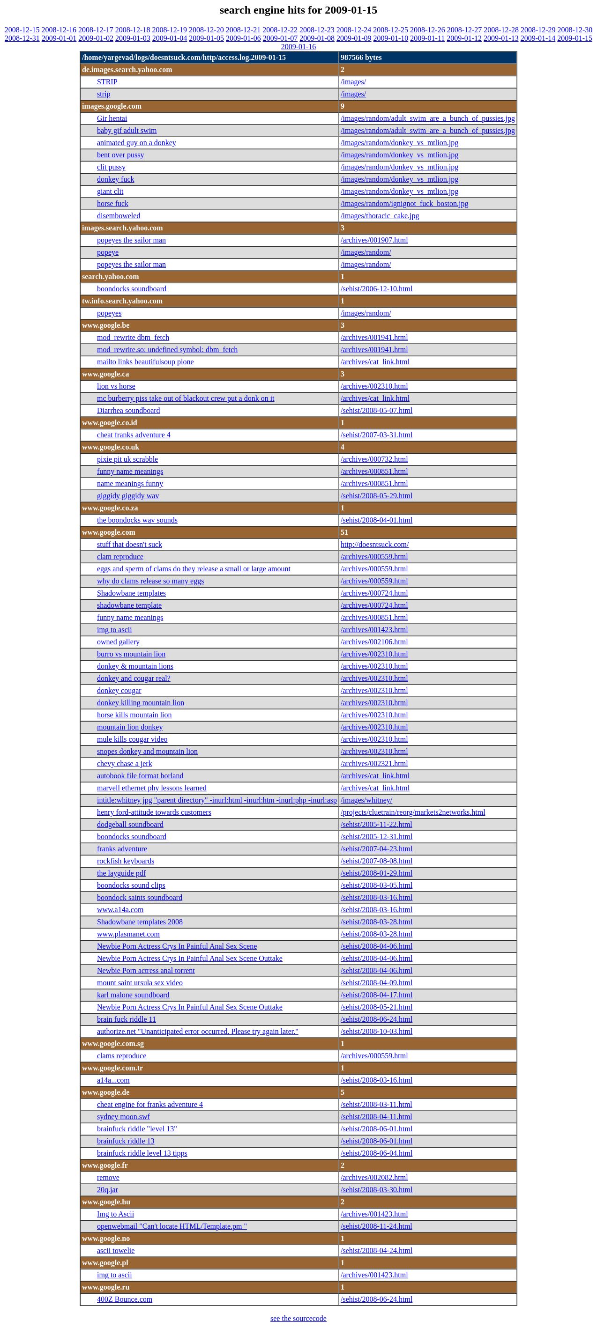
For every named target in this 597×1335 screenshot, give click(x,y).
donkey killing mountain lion (140, 703)
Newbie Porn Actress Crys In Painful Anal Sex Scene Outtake (190, 958)
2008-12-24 (354, 30)
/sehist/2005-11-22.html (376, 824)
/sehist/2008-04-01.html (376, 520)
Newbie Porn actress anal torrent (146, 970)
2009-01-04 (169, 38)
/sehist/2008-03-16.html (376, 897)
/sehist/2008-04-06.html (376, 946)
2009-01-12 (464, 38)
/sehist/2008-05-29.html (376, 496)
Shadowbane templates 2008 (140, 922)
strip (103, 94)
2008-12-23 (317, 30)
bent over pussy (120, 155)
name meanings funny (130, 483)
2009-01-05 (206, 38)
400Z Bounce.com (124, 1299)
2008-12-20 (206, 30)
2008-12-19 (169, 30)
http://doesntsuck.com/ (375, 544)
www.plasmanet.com (128, 934)
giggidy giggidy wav (128, 496)
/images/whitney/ (366, 800)
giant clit (110, 191)
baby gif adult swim (127, 130)
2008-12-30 (575, 30)
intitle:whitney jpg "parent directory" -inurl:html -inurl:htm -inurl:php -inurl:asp (217, 800)
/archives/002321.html (374, 763)
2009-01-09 (354, 38)
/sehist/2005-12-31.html (376, 837)
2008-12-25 (390, 30)
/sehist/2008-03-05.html (376, 885)
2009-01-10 (391, 38)
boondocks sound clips (131, 885)
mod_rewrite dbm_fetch (133, 337)
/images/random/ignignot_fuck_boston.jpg (404, 203)
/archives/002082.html (374, 1177)
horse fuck (112, 203)
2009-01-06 (243, 38)
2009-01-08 (317, 38)
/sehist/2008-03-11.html (376, 1104)
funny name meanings (130, 471)
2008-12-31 (22, 38)
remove (108, 1177)
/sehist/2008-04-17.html (376, 995)
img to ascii (114, 630)
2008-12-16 (58, 30)
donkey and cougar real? (134, 678)
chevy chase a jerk (124, 763)
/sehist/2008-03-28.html (376, 922)
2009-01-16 (298, 47)
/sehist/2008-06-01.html (376, 1129)
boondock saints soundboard (139, 897)
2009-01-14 (538, 38)
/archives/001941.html (374, 337)
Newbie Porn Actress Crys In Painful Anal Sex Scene (177, 946)
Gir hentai (112, 118)
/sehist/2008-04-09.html (376, 983)
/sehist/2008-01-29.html (376, 873)
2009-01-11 (427, 38)
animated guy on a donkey (136, 143)
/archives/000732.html (374, 459)
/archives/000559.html (374, 557)
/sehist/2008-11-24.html (376, 1226)
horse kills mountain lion (134, 715)
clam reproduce (120, 557)
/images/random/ (366, 252)
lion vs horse (116, 386)
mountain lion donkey (130, 727)
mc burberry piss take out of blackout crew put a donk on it (186, 398)
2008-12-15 (22, 30)
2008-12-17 (95, 30)
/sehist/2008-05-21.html (376, 1007)
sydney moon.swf (123, 1117)
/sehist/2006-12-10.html (376, 289)
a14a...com (113, 1080)
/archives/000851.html (374, 471)
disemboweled (118, 216)
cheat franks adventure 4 (134, 435)
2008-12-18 (132, 30)
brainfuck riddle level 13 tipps (142, 1153)
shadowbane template (129, 605)
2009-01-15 (574, 38)
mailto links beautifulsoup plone (145, 362)
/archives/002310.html (374, 386)
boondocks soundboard (131, 289)
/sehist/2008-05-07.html (376, 410)
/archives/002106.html (374, 642)
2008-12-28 (501, 30)
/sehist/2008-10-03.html (376, 1031)
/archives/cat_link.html (375, 362)
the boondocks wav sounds (137, 520)
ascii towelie (115, 1250)
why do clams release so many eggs (150, 581)
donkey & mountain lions (135, 666)
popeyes (109, 313)
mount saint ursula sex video (140, 983)
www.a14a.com (120, 910)
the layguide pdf (121, 873)
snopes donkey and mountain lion (147, 751)
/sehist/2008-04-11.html (376, 1117)
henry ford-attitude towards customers (154, 812)
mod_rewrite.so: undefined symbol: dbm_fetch (167, 350)
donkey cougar (119, 690)
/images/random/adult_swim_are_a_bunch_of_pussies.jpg (428, 118)
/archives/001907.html (374, 240)
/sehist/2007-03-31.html (376, 435)
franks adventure (122, 849)
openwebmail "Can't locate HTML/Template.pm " (172, 1226)
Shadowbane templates (131, 593)
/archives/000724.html (374, 593)
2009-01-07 (280, 38)
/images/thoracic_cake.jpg (380, 216)
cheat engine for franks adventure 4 (150, 1104)
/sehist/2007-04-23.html (376, 849)
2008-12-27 (464, 30)
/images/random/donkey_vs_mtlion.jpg (399, 143)
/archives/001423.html (374, 630)
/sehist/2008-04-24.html (376, 1250)
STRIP (107, 82)
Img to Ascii (115, 1214)
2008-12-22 (280, 30)
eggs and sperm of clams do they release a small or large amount (194, 569)
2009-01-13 (501, 38)
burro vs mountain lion (131, 654)
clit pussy (111, 167)
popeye (108, 252)
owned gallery (118, 642)
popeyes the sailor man (131, 240)
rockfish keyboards (125, 861)
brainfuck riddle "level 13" (137, 1129)
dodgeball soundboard (130, 824)
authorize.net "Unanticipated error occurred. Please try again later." (197, 1031)
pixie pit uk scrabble (127, 459)
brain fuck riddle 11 (126, 1019)
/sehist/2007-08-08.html (376, 861)
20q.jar (107, 1190)
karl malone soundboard (133, 995)
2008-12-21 (243, 30)
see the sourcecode (298, 1318)
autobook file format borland (140, 776)
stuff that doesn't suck (129, 544)
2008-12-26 (427, 30)
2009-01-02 (95, 38)
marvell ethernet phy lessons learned (152, 788)
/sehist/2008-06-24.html (376, 1019)
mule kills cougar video (132, 739)
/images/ (353, 82)
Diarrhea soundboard (128, 410)
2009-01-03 (132, 38)
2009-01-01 (59, 38)
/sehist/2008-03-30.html (376, 1190)
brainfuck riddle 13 (126, 1141)
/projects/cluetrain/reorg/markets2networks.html (413, 812)
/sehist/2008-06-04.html (376, 1153)
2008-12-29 (538, 30)
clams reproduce (121, 1056)
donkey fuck (115, 179)
